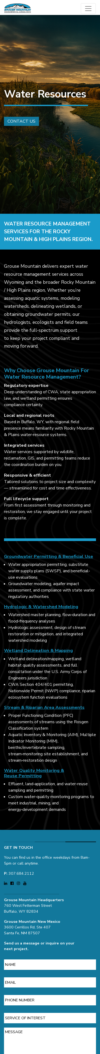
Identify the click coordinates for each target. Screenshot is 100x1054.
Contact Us (19, 121)
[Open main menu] (88, 8)
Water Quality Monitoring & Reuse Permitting (34, 775)
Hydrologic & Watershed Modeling (41, 609)
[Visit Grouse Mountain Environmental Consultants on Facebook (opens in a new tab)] (12, 881)
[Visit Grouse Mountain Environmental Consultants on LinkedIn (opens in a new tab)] (6, 881)
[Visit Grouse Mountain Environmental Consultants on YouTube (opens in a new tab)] (24, 881)
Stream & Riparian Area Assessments (44, 709)
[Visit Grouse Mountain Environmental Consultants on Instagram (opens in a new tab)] (19, 881)
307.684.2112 (21, 871)
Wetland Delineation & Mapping (38, 652)
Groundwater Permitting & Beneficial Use (48, 558)
